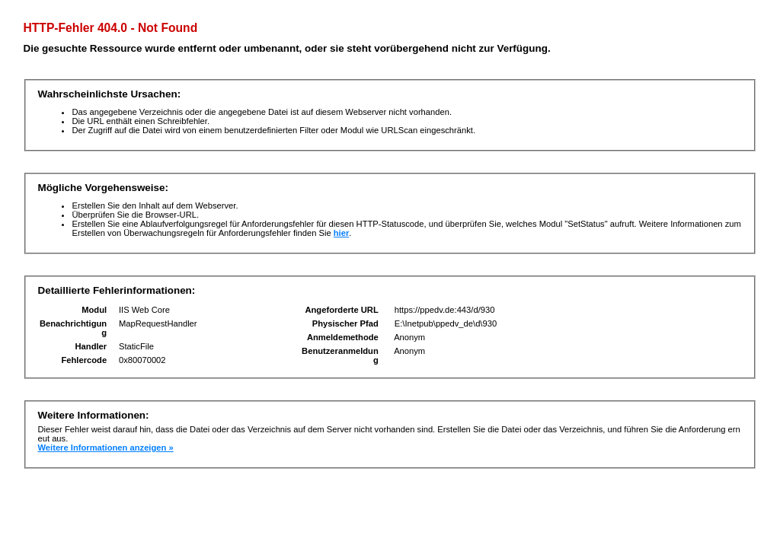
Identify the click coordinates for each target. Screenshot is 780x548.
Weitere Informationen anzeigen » (105, 447)
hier (342, 232)
